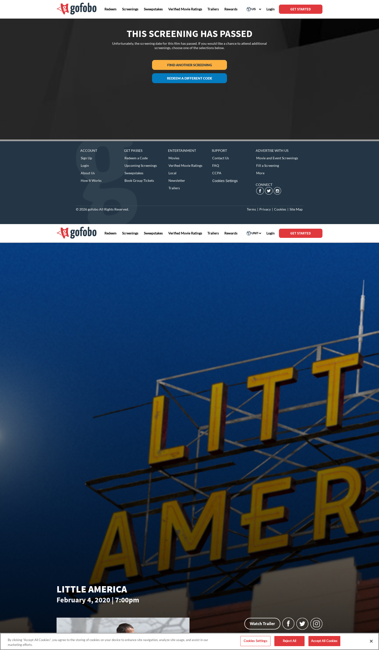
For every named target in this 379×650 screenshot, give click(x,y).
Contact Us (220, 158)
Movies (173, 158)
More (260, 173)
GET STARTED (300, 9)
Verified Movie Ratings (185, 165)
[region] (189, 641)
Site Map (296, 209)
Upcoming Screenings (140, 165)
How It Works (91, 180)
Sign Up (86, 158)
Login (85, 165)
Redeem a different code (189, 78)
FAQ (215, 165)
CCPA (216, 173)
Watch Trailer (262, 623)
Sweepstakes (133, 173)
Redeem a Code (136, 158)
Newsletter (176, 180)
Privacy (265, 209)
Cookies (280, 209)
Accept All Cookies (324, 641)
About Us (88, 173)
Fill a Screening (267, 165)
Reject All (289, 641)
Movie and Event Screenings (277, 158)
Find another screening (189, 65)
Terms (251, 209)
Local (172, 173)
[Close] (371, 641)
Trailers (174, 188)
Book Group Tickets (139, 180)
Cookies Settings (225, 181)
